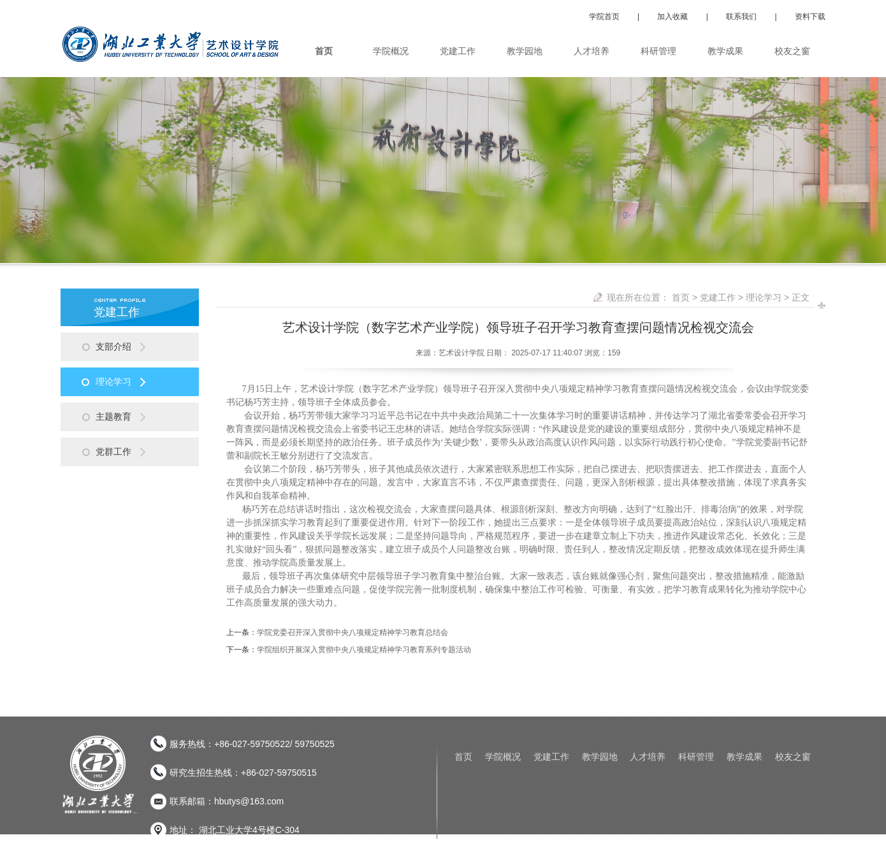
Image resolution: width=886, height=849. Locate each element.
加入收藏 (672, 16)
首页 (681, 297)
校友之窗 (793, 757)
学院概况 (503, 757)
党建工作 (718, 297)
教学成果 (744, 757)
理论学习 (763, 297)
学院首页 (604, 16)
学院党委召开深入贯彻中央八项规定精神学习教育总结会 (352, 632)
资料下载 (810, 16)
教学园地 (600, 757)
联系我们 (741, 16)
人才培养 (647, 757)
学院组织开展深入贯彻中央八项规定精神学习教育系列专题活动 (364, 649)
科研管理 (696, 757)
